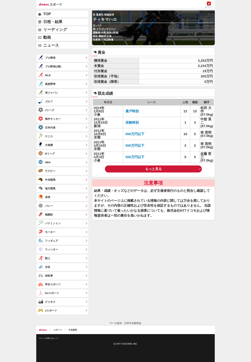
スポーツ (58, 330)
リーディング (55, 29)
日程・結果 (52, 22)
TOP (47, 14)
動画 (47, 37)
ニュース (51, 45)
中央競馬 (73, 330)
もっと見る (153, 169)
